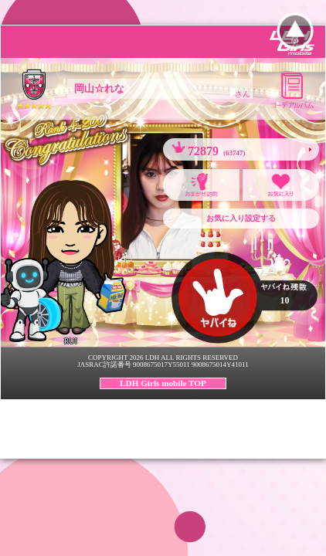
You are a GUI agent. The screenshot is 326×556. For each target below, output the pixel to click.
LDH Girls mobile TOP (163, 383)
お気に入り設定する (241, 218)
